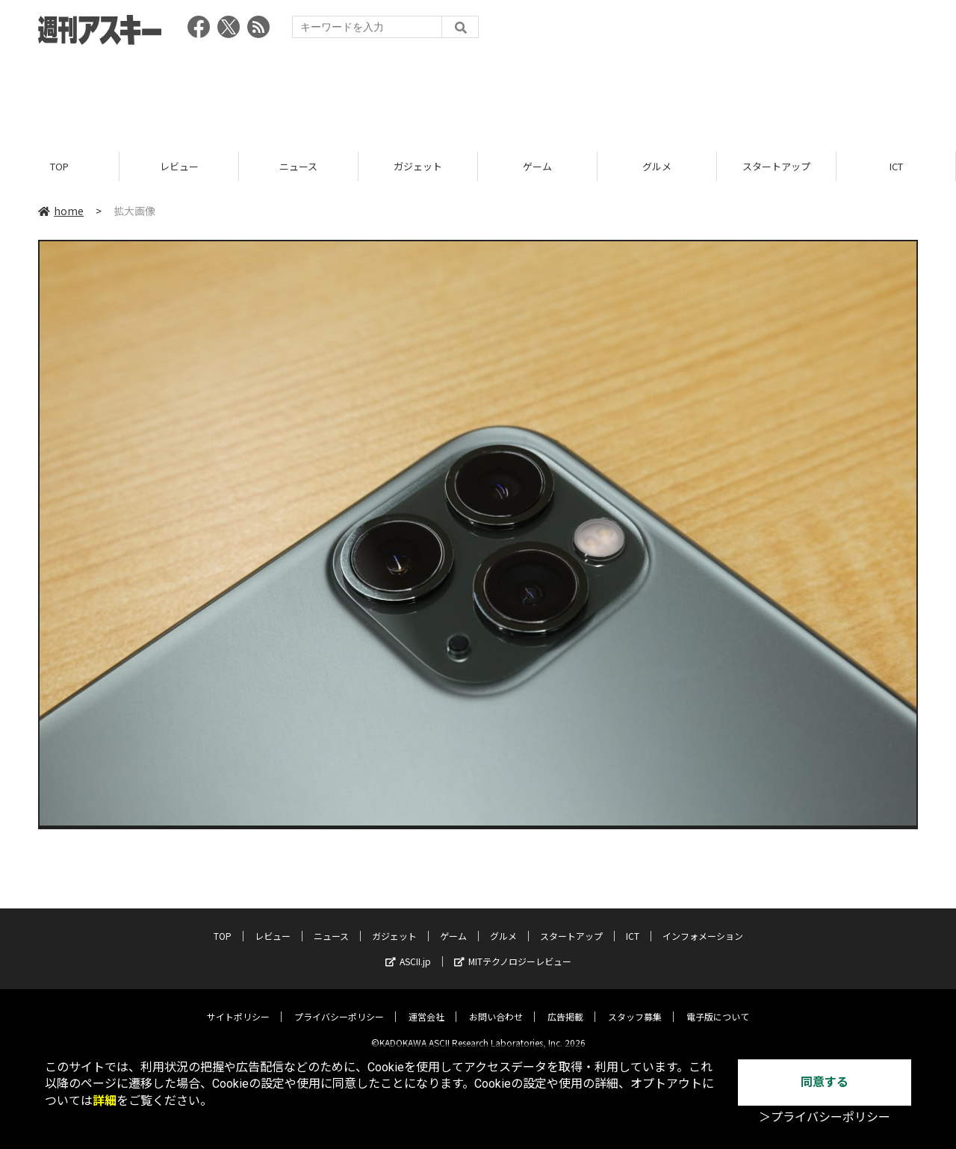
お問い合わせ (496, 1005)
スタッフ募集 (635, 1005)
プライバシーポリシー (339, 1005)
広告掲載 (565, 1005)
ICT (896, 166)
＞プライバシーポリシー (824, 1117)
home (61, 210)
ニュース (298, 166)
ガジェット (418, 166)
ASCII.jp (408, 950)
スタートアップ (776, 166)
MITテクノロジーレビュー (512, 950)
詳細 (105, 1101)
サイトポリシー (238, 1005)
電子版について (717, 1005)
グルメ (656, 166)
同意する (824, 1082)
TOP (59, 166)
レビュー (179, 166)
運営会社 (426, 1005)
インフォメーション (702, 924)
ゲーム (537, 166)
